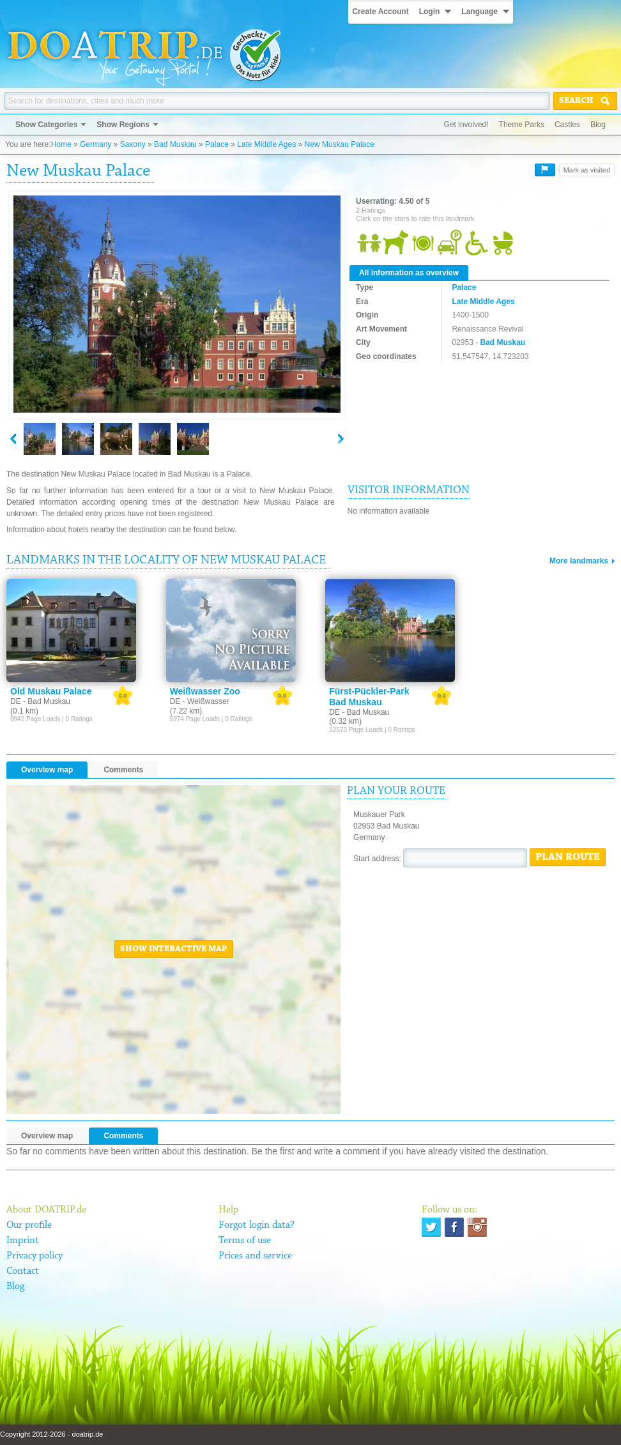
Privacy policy (34, 1256)
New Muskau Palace (339, 144)
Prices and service (255, 1256)
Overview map (47, 769)
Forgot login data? (256, 1225)
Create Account (380, 11)
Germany (95, 144)
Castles (567, 124)
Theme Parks (521, 124)
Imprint (22, 1240)
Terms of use (244, 1240)
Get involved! (466, 124)
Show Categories (46, 124)
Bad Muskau (175, 144)
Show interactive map (173, 949)
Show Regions (123, 124)
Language (479, 11)
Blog (598, 124)
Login (429, 11)
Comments (123, 769)
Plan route (567, 857)
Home (61, 144)
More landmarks (578, 560)
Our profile (29, 1225)
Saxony (133, 144)
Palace (217, 144)
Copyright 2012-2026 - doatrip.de (51, 1434)
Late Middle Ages (266, 144)
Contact (22, 1271)
